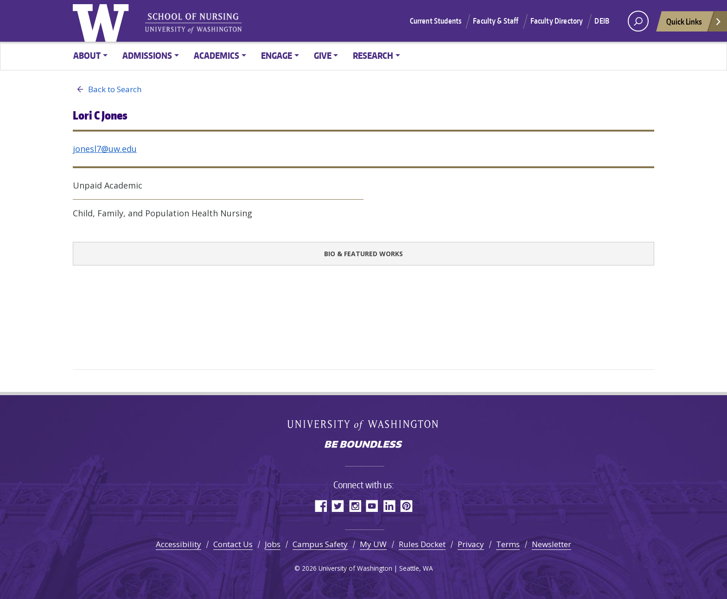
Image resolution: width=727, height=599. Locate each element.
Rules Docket (422, 544)
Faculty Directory (556, 20)
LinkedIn (389, 505)
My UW (373, 544)
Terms (508, 544)
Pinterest (406, 505)
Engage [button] (276, 55)
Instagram (355, 505)
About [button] (87, 55)
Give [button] (323, 55)
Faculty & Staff (495, 20)
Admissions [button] (147, 55)
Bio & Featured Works (363, 253)
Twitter (338, 505)
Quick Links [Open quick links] (694, 24)
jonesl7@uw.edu (105, 148)
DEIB (601, 20)
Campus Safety (320, 544)
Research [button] (373, 55)
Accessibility (178, 544)
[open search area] (638, 21)
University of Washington (103, 21)
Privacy (471, 544)
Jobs (273, 544)
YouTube (372, 505)
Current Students (436, 20)
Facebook (320, 505)
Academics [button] (216, 55)
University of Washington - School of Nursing (193, 23)
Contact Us (233, 544)
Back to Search (107, 89)
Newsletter (551, 544)
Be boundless (363, 445)
